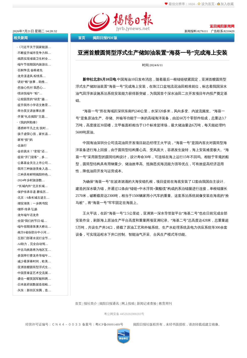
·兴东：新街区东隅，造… (34, 290)
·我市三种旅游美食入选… (34, 168)
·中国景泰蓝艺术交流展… (34, 273)
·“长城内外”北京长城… (32, 186)
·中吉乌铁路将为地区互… (34, 250)
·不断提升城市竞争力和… (34, 53)
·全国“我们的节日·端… (32, 221)
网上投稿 (128, 303)
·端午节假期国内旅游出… (34, 64)
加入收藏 (227, 4)
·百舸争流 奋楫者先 (30, 70)
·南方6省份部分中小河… (33, 232)
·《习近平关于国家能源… (34, 47)
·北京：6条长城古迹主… (33, 197)
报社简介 (90, 303)
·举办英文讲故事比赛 (31, 111)
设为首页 (207, 4)
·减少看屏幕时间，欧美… (34, 261)
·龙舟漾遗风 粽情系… (31, 76)
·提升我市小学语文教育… (34, 105)
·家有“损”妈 (25, 139)
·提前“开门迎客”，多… (32, 157)
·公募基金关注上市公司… (34, 163)
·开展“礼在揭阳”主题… (32, 116)
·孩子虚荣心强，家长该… (34, 134)
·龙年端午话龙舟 (28, 215)
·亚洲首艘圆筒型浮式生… (34, 267)
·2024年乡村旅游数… (31, 180)
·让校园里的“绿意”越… (32, 99)
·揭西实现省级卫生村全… (34, 58)
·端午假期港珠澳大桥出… (34, 226)
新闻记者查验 (147, 303)
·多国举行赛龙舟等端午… (34, 255)
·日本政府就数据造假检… (34, 284)
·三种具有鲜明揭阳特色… (34, 174)
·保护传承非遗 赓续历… (33, 192)
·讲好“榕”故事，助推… (32, 82)
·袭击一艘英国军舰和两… (34, 278)
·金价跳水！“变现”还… (32, 151)
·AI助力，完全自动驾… (32, 244)
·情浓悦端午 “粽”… (29, 93)
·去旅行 (22, 145)
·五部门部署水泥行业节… (34, 238)
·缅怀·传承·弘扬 (27, 209)
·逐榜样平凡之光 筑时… (33, 128)
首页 (81, 38)
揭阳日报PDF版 (105, 38)
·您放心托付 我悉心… (31, 87)
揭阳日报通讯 (109, 303)
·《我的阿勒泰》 (28, 122)
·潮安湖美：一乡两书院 (32, 203)
